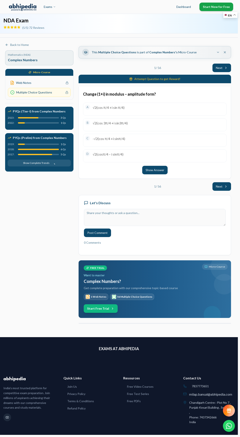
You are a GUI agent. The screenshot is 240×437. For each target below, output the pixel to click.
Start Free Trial (100, 308)
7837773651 (200, 386)
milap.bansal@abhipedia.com (210, 394)
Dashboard (183, 7)
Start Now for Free (216, 7)
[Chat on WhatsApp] (229, 426)
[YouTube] (7, 417)
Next (222, 68)
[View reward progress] (229, 411)
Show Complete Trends (39, 163)
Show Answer (155, 170)
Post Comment (97, 233)
